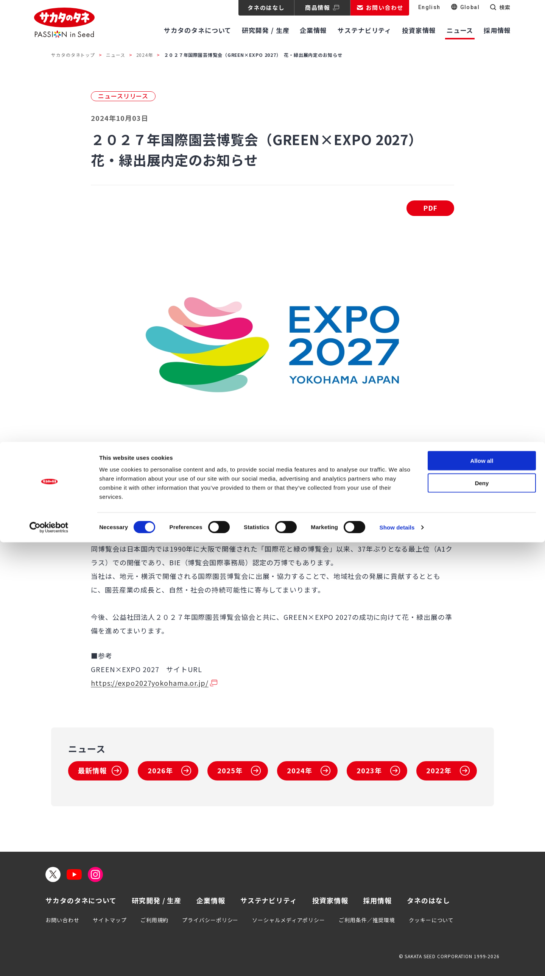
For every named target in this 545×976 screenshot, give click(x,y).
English (429, 7)
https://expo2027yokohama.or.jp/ (150, 683)
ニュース (115, 55)
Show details (397, 961)
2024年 (144, 55)
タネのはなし (266, 7)
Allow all (482, 894)
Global (470, 7)
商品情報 (317, 7)
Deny (482, 916)
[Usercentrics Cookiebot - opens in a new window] (49, 961)
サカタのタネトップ (73, 55)
